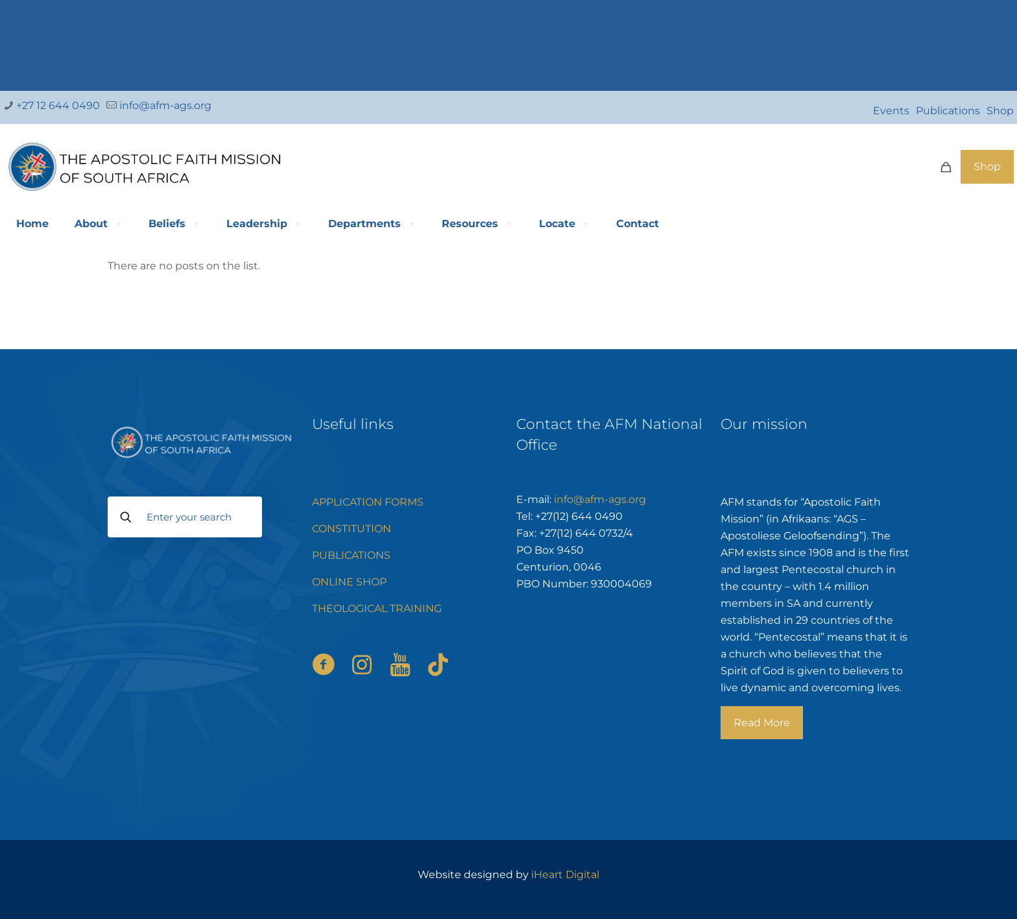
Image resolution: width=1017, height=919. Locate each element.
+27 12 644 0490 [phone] (57, 105)
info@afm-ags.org (600, 499)
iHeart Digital (565, 874)
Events (891, 110)
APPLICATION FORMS (368, 502)
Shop (1000, 110)
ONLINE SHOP (349, 582)
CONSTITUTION (351, 528)
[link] (508, 42)
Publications (948, 110)
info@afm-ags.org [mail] (164, 105)
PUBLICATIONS (351, 555)
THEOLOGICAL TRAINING (377, 608)
